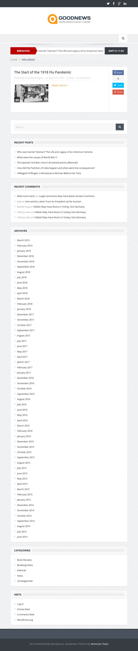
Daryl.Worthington (34, 77)
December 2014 (25, 505)
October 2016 (24, 388)
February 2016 (24, 430)
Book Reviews (24, 559)
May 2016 (22, 415)
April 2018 (22, 293)
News (72, 77)
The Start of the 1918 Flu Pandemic (42, 72)
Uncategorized (25, 581)
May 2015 (22, 478)
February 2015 (24, 494)
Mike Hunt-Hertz (26, 196)
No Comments (83, 77)
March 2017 (23, 362)
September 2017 (25, 330)
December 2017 (25, 314)
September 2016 (25, 394)
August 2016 (23, 399)
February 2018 (24, 303)
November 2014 (25, 510)
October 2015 (24, 452)
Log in (20, 604)
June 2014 (22, 536)
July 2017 (21, 341)
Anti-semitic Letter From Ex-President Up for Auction (53, 201)
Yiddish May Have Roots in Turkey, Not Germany (59, 206)
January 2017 (24, 372)
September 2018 (25, 266)
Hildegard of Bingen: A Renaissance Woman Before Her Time (49, 173)
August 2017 (23, 335)
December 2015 (25, 441)
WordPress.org (25, 619)
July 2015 (21, 468)
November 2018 (25, 261)
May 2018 (22, 288)
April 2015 (22, 483)
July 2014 (21, 531)
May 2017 (22, 351)
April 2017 (22, 356)
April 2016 (22, 420)
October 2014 (24, 515)
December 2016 (25, 377)
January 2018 (24, 309)
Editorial (21, 570)
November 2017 (25, 319)
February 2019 (24, 245)
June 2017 (22, 346)
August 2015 (23, 462)
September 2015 (25, 457)
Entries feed (23, 609)
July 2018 (21, 277)
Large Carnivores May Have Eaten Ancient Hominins (67, 196)
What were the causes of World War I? (37, 157)
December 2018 (25, 256)
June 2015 (22, 473)
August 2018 (23, 272)
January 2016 (24, 436)
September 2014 (25, 521)
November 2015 (25, 446)
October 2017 (24, 325)
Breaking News (25, 565)
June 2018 (22, 282)
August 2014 (23, 526)
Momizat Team (100, 644)
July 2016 (21, 404)
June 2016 (22, 409)
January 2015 (24, 499)
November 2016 (25, 383)
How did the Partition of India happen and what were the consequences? (56, 168)
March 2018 (23, 298)
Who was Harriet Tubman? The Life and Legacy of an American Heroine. (70, 50)
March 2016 (23, 425)
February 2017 (24, 367)
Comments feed (25, 614)
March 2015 (23, 489)
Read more (59, 85)
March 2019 (23, 240)
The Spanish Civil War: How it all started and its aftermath (47, 162)
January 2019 (24, 250)
